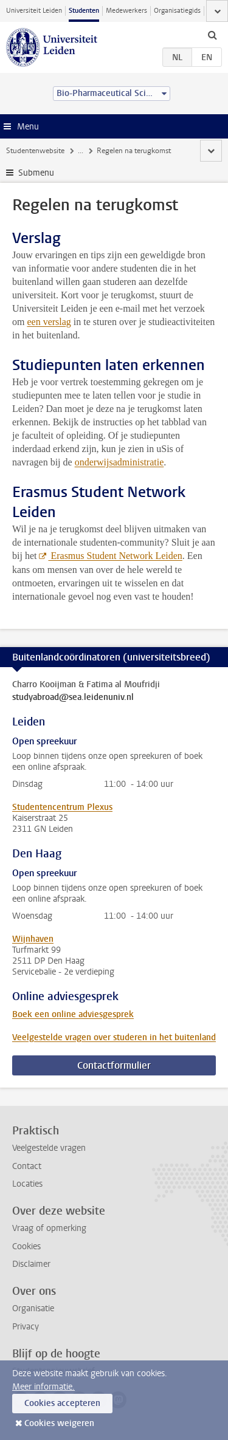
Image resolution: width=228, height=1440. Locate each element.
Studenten (84, 10)
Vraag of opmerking (49, 1228)
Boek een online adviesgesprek (73, 1014)
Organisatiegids (177, 10)
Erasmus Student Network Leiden (115, 555)
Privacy (25, 1326)
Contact (26, 1166)
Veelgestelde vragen (49, 1148)
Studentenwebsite (35, 151)
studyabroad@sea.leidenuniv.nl (73, 697)
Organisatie (33, 1308)
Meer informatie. (43, 1387)
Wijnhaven (33, 939)
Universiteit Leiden (34, 10)
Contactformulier (114, 1065)
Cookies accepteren (62, 1403)
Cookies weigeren (59, 1423)
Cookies (26, 1246)
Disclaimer (31, 1264)
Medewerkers (126, 10)
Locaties (27, 1184)
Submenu (36, 173)
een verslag (49, 322)
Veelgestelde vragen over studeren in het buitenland (114, 1037)
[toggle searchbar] (212, 34)
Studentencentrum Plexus (62, 807)
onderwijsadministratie (119, 462)
